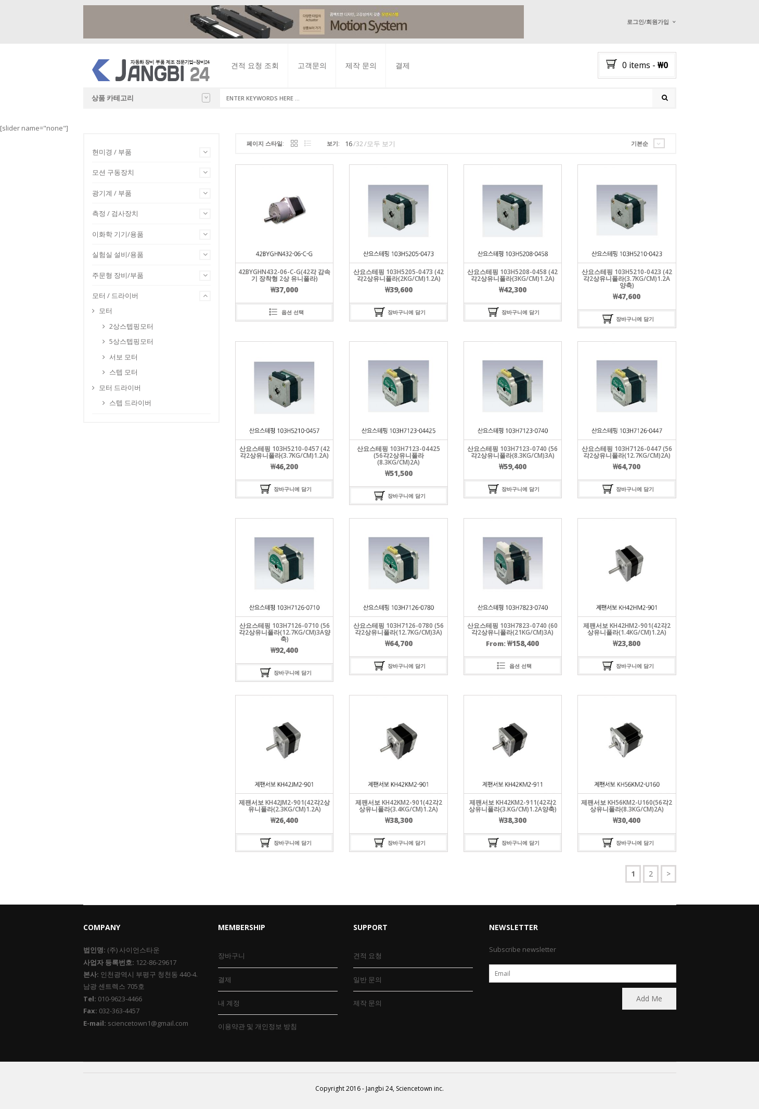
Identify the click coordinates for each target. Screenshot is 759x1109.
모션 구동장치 (113, 175)
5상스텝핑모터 (131, 345)
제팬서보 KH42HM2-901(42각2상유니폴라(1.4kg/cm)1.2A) (627, 632)
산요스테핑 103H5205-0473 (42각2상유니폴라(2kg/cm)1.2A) (398, 279)
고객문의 (321, 65)
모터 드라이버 (120, 391)
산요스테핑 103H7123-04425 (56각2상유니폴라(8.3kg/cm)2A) (398, 459)
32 (359, 147)
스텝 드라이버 (130, 406)
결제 (411, 65)
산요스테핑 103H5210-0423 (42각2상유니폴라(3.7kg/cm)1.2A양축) (627, 282)
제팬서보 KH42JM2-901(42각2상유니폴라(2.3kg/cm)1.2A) (284, 809)
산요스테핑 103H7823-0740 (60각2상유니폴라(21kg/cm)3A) (512, 632)
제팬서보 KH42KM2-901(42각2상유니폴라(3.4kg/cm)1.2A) (398, 809)
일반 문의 (367, 979)
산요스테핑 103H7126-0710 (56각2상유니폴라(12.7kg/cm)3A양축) (284, 636)
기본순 (639, 147)
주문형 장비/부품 (118, 278)
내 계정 (229, 1003)
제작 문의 (369, 65)
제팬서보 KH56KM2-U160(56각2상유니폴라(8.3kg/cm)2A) (626, 809)
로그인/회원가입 (648, 21)
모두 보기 (381, 147)
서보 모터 (123, 360)
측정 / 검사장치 (115, 217)
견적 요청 (367, 955)
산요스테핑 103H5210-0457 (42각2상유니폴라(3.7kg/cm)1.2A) (284, 455)
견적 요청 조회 (264, 65)
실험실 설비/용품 (118, 258)
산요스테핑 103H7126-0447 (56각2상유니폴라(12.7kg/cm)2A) (627, 455)
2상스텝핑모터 (131, 329)
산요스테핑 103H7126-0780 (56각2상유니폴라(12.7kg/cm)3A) (398, 632)
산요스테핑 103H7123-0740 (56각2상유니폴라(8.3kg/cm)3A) (512, 455)
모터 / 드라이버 (115, 299)
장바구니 (231, 955)
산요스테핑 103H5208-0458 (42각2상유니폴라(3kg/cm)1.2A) (512, 279)
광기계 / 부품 (112, 196)
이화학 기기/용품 (118, 237)
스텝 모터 (123, 375)
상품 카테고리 (151, 97)
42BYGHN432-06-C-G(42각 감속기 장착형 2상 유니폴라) (284, 279)
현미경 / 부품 (112, 155)
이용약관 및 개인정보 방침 (257, 1026)
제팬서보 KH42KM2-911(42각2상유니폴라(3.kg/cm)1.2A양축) (513, 809)
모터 (105, 314)
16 (348, 147)
